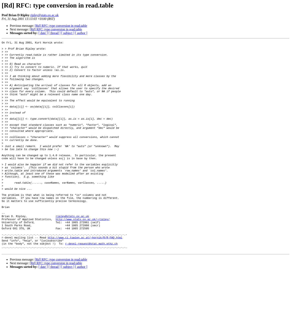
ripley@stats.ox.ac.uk (44, 15)
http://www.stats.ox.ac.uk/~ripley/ (83, 255)
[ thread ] (54, 33)
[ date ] (43, 33)
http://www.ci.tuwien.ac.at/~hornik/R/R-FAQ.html (85, 277)
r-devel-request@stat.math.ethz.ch (91, 284)
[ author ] (81, 33)
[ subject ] (67, 33)
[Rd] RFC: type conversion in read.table (61, 25)
